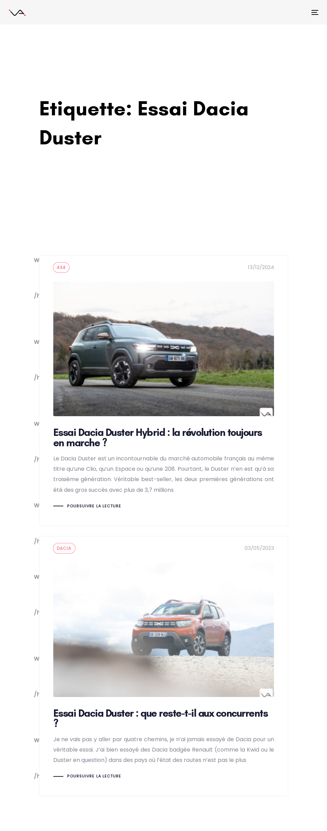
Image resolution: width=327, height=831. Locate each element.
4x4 (61, 267)
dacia (64, 548)
